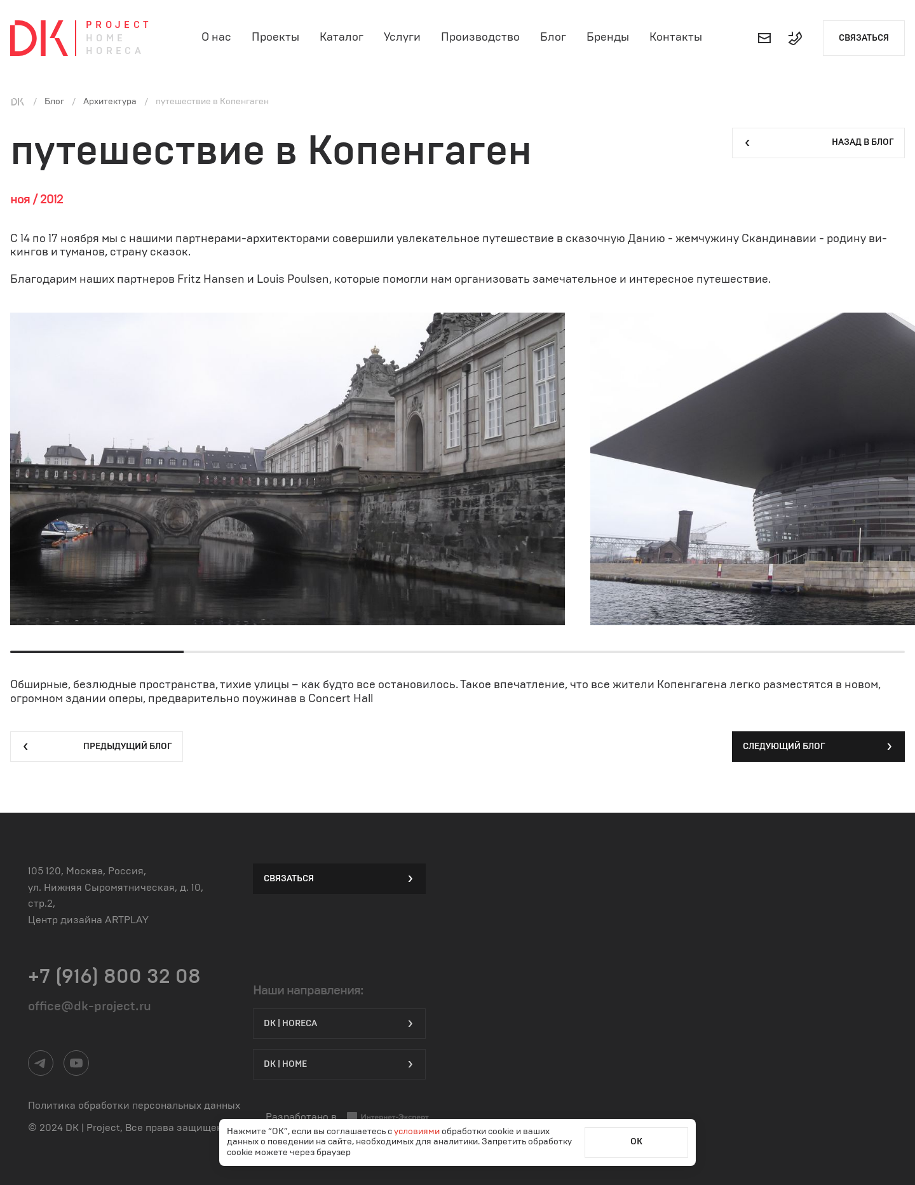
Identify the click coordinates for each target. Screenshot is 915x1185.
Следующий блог (818, 746)
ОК (636, 1141)
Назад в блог (818, 143)
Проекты (275, 37)
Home (106, 38)
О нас (216, 37)
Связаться (864, 38)
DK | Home (339, 1064)
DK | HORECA (339, 1024)
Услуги (402, 37)
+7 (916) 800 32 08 (114, 976)
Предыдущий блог (96, 746)
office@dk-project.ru (89, 1006)
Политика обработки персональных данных (134, 1105)
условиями (418, 1131)
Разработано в (348, 1117)
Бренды (607, 37)
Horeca (115, 51)
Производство (480, 37)
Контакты (675, 37)
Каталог (341, 37)
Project (119, 25)
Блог (553, 37)
